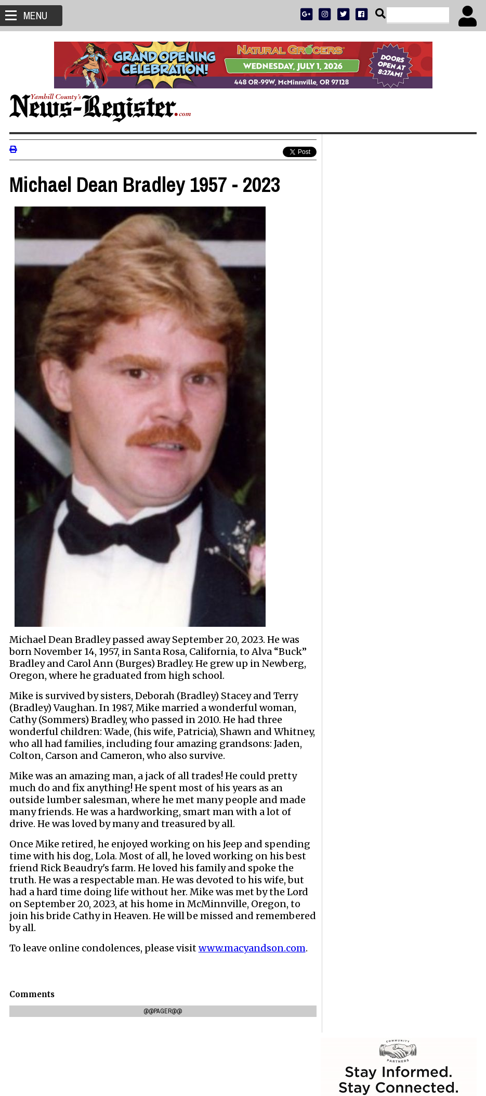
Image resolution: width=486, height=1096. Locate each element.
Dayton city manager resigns (381, 804)
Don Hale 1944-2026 (364, 708)
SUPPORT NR (377, 381)
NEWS (355, 368)
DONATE (453, 341)
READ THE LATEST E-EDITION (398, 354)
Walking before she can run (378, 792)
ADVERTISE (382, 341)
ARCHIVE (436, 368)
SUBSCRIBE (346, 341)
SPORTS (378, 368)
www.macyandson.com (253, 960)
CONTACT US (418, 381)
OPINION (407, 368)
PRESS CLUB (420, 341)
